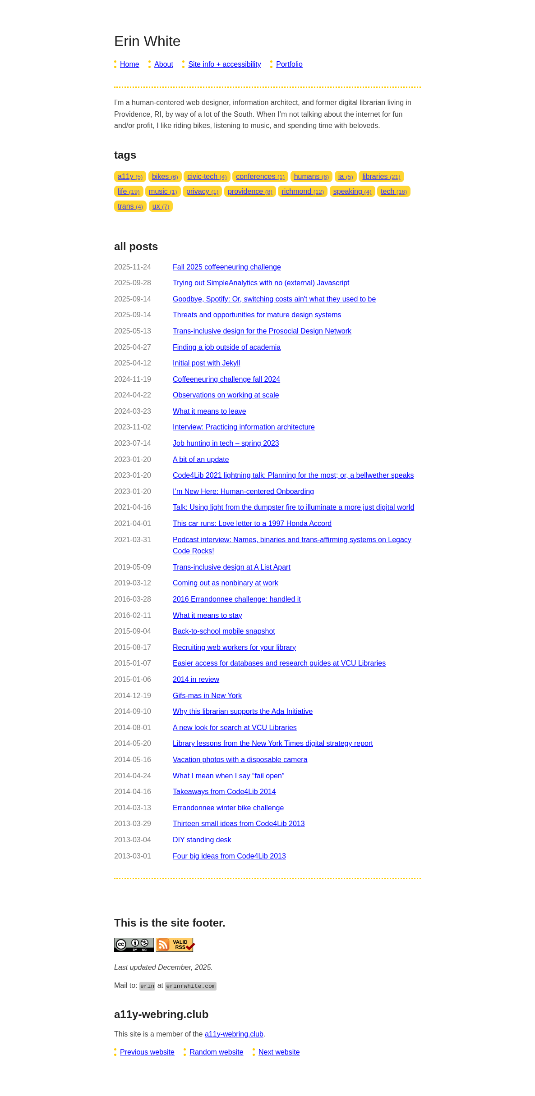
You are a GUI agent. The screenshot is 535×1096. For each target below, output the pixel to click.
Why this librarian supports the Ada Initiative (243, 711)
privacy (202, 191)
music (163, 191)
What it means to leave (209, 411)
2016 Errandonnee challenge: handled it (237, 599)
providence (250, 191)
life (129, 191)
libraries (381, 176)
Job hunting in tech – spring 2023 (226, 443)
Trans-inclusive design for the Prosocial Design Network (262, 331)
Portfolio (289, 64)
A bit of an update (201, 459)
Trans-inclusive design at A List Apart (232, 567)
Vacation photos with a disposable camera (240, 759)
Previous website (147, 1052)
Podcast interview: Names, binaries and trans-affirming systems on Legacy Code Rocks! (292, 545)
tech (394, 191)
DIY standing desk (202, 840)
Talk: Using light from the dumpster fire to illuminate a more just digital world (293, 507)
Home (129, 64)
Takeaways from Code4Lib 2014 (224, 791)
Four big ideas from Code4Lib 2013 (229, 856)
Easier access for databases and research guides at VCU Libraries (279, 663)
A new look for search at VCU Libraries (235, 727)
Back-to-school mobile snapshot (224, 631)
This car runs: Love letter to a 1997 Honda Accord (252, 523)
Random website (216, 1052)
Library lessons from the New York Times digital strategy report (273, 743)
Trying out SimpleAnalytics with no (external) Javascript (261, 283)
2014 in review (196, 679)
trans (130, 206)
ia (345, 176)
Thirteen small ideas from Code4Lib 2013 (239, 823)
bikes (165, 176)
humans (311, 176)
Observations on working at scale (226, 395)
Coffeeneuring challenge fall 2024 (226, 379)
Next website (279, 1052)
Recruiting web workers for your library (234, 647)
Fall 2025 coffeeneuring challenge (227, 267)
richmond (302, 191)
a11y (130, 176)
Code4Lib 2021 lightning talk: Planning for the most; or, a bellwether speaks (293, 475)
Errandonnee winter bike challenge (228, 808)
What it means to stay (207, 615)
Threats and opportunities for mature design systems (257, 315)
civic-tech (206, 176)
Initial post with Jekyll (206, 363)
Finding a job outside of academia (227, 347)
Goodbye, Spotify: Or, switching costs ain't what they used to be (274, 299)
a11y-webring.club (234, 1034)
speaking (352, 191)
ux (161, 206)
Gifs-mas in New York (207, 695)
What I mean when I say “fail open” (228, 776)
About (163, 64)
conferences (260, 176)
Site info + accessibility (224, 64)
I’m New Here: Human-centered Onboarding (243, 491)
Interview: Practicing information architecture (244, 427)
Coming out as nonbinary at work (225, 583)
